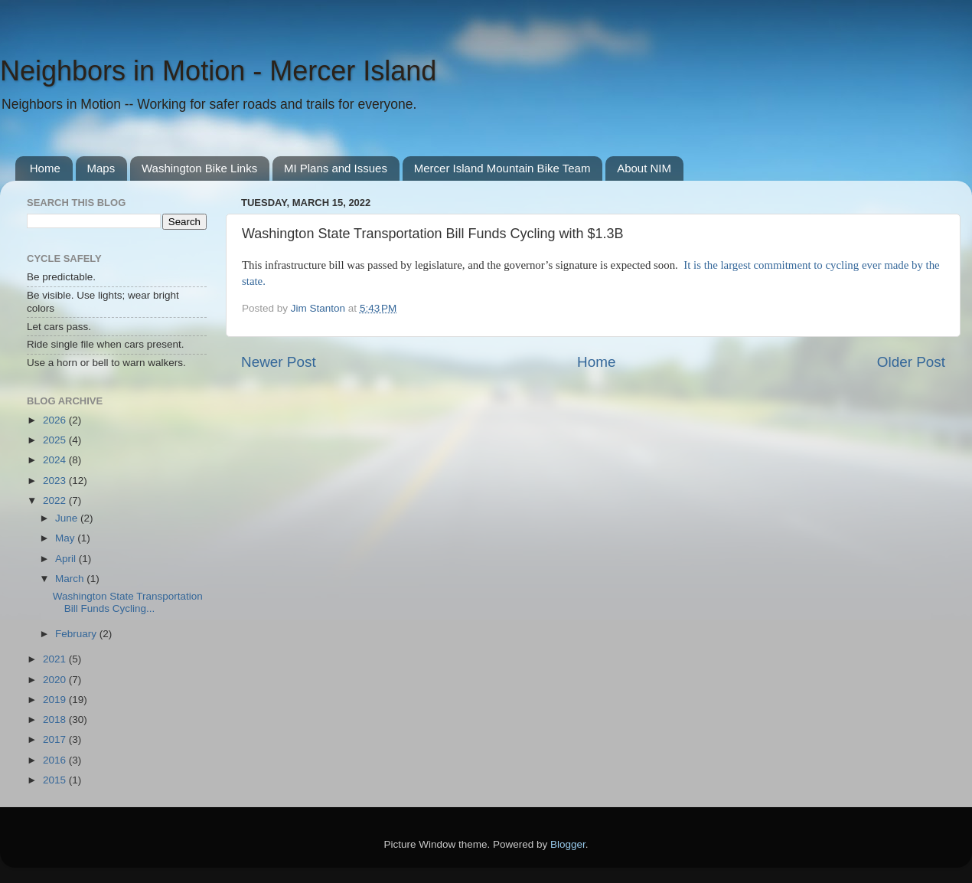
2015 (56, 780)
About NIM (644, 168)
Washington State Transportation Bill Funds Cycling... (128, 602)
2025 (56, 440)
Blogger (567, 844)
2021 (56, 659)
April (67, 558)
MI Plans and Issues (335, 168)
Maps (101, 168)
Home (45, 168)
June (67, 518)
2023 (56, 480)
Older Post (911, 362)
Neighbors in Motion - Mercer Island (218, 71)
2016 (56, 760)
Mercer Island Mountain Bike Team (502, 168)
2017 (56, 739)
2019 (56, 699)
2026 (56, 420)
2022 (56, 500)
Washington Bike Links (199, 168)
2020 (56, 679)
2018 (56, 719)
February (77, 633)
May (66, 538)
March (70, 578)
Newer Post (278, 362)
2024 (56, 460)
